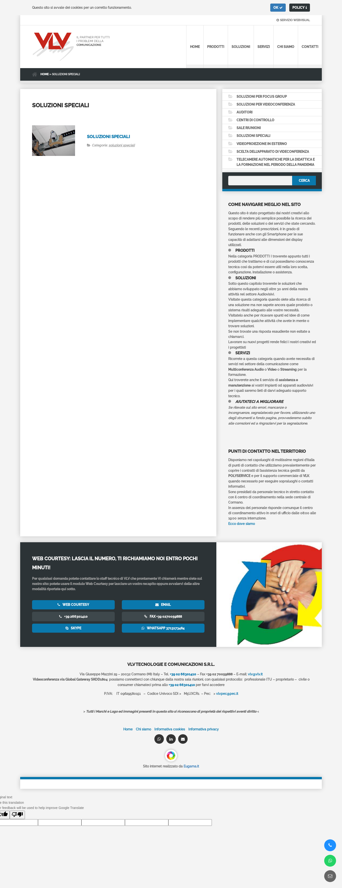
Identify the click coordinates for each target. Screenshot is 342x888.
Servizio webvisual (293, 20)
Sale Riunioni (249, 128)
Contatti (310, 47)
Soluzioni (241, 47)
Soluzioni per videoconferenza (266, 104)
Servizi (263, 47)
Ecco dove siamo (241, 524)
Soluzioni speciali (108, 136)
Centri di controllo (255, 120)
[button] (278, 8)
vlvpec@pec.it (227, 694)
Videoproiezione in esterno (262, 144)
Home (195, 47)
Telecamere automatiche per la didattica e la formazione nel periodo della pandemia (276, 162)
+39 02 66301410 (182, 685)
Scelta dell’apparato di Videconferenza (273, 152)
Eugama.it (191, 767)
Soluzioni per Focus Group (262, 96)
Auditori (244, 112)
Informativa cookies (169, 730)
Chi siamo (285, 47)
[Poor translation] (17, 815)
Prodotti (215, 47)
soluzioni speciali (122, 145)
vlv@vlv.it (255, 675)
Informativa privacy (203, 730)
